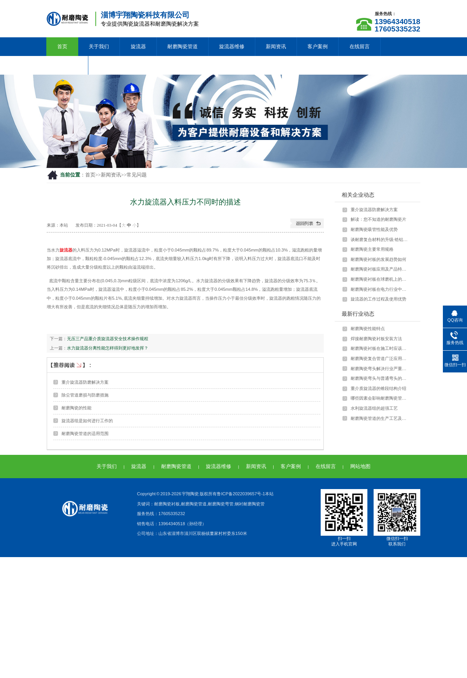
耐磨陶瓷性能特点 (368, 328)
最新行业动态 (358, 314)
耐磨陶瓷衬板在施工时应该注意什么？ (380, 348)
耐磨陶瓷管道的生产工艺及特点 (380, 418)
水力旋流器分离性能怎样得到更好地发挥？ (107, 348)
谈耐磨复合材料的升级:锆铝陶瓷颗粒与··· (380, 239)
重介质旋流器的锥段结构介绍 (378, 388)
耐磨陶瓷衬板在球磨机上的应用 (380, 279)
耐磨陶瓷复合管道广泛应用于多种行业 (380, 358)
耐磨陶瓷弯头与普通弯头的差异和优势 (380, 378)
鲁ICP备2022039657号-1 (241, 493)
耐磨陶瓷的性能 (76, 407)
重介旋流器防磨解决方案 (85, 382)
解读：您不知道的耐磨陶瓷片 (378, 219)
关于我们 (99, 46)
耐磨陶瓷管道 (182, 46)
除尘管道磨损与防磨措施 (85, 395)
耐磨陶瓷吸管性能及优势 (374, 229)
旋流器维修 (231, 46)
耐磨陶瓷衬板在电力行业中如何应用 (380, 289)
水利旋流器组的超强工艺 (374, 408)
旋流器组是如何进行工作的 (87, 420)
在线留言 (359, 46)
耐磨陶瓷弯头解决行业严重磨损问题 (380, 368)
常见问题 (136, 175)
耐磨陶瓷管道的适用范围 (85, 433)
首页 (62, 46)
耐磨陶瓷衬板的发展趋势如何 (378, 259)
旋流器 (138, 46)
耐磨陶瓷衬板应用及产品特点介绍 (380, 269)
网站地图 (360, 466)
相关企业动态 (358, 195)
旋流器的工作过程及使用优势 (378, 299)
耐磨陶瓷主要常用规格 (372, 249)
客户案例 (317, 46)
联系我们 (67, 65)
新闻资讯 (276, 46)
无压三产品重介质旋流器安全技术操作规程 (107, 338)
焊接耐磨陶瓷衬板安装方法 (376, 338)
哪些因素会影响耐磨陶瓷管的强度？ (380, 398)
